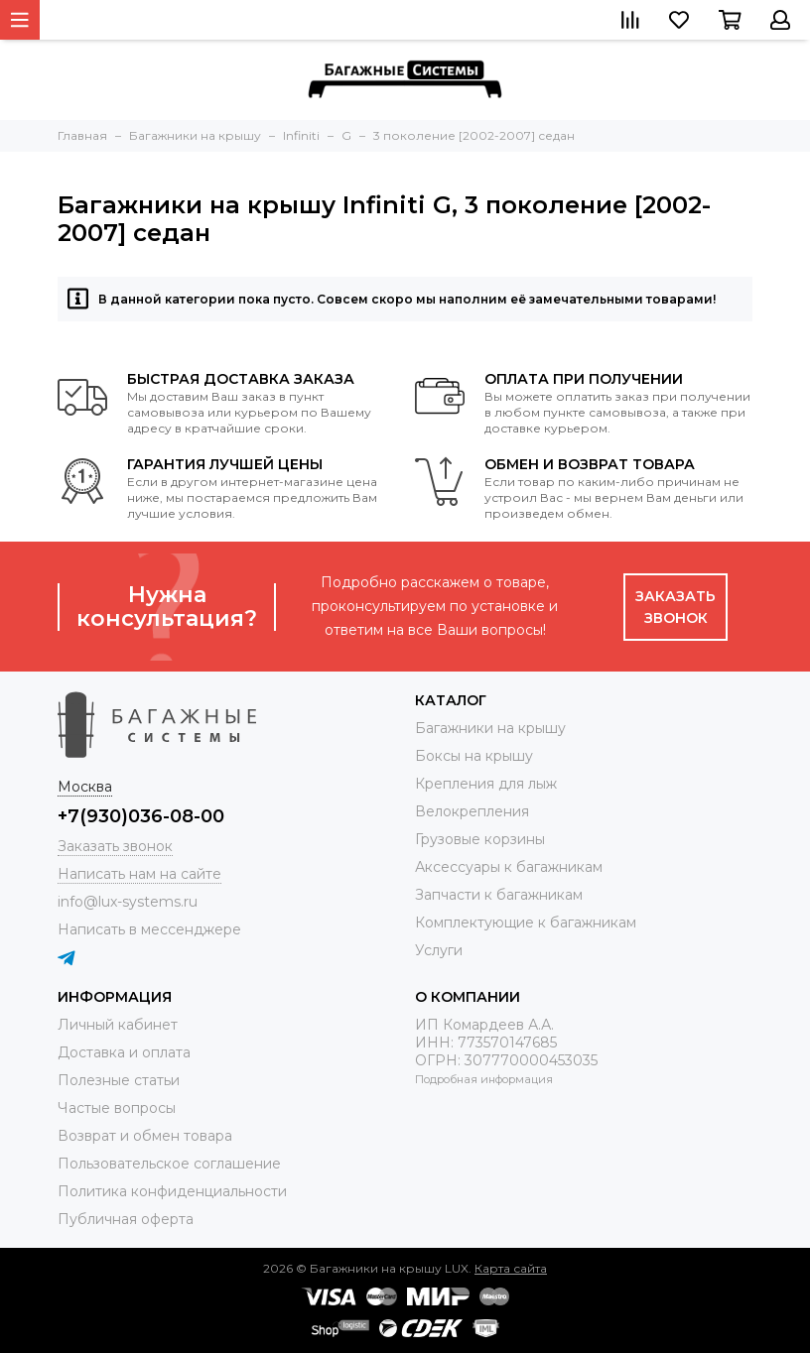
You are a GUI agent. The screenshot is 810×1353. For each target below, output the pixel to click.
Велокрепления (472, 811)
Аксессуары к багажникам (509, 867)
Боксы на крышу (474, 756)
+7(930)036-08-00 (141, 816)
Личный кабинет (118, 1025)
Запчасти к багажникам (499, 895)
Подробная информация (484, 1079)
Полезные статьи (119, 1080)
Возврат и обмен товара (145, 1136)
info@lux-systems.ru (128, 902)
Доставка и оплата (124, 1052)
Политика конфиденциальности (172, 1191)
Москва (85, 787)
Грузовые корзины (480, 839)
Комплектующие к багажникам (525, 922)
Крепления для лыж (486, 784)
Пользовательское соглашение (169, 1163)
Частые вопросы (117, 1108)
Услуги (439, 950)
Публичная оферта (126, 1219)
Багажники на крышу (490, 728)
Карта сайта (510, 1268)
